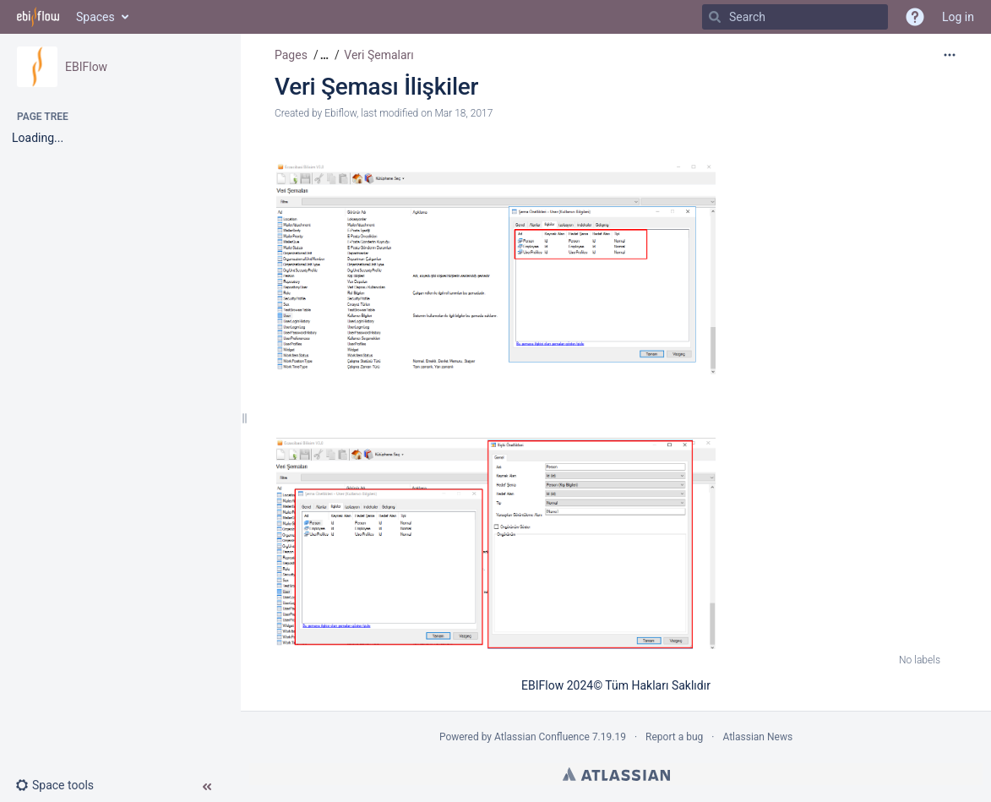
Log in (958, 17)
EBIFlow (86, 67)
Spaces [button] (95, 17)
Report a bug (674, 737)
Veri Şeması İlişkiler (376, 87)
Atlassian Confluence (542, 737)
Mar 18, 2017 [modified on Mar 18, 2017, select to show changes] (463, 113)
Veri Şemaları (379, 55)
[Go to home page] (38, 17)
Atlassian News (757, 737)
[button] (61, 785)
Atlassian (616, 774)
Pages (291, 55)
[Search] (714, 17)
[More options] (950, 55)
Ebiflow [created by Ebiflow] (340, 113)
